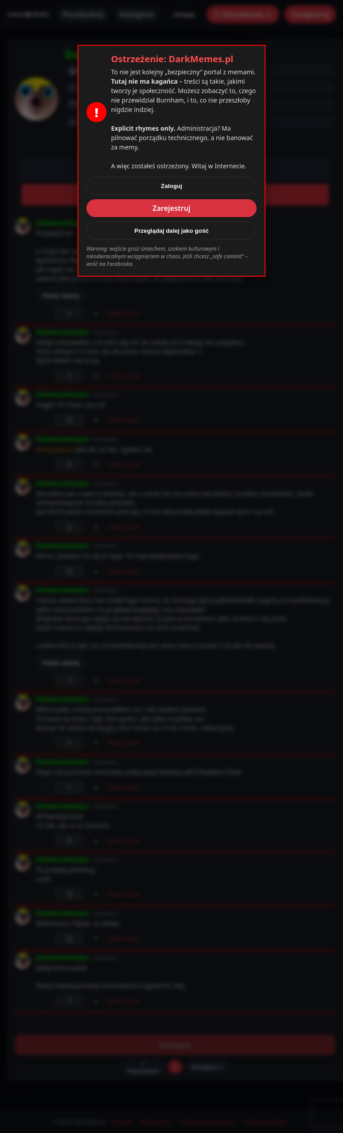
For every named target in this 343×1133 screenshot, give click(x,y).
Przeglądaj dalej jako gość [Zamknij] (171, 230)
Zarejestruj (172, 208)
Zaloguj (171, 186)
